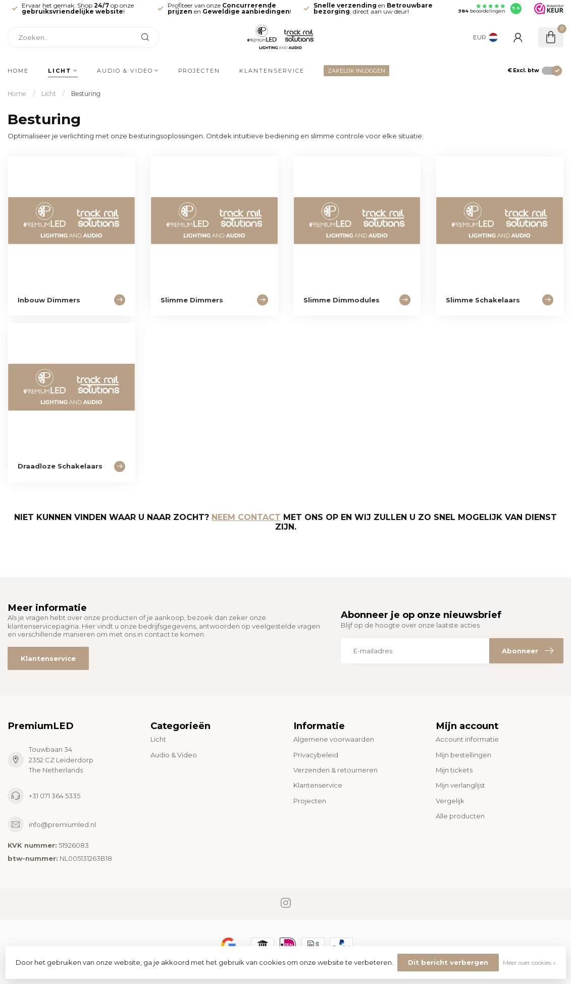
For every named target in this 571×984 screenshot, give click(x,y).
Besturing (85, 93)
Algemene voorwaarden (333, 739)
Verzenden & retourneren (335, 770)
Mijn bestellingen (463, 755)
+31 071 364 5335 (54, 796)
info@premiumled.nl (62, 824)
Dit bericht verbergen (448, 962)
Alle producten (460, 816)
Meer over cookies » (529, 962)
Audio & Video (125, 70)
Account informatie (467, 739)
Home (18, 70)
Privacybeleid (315, 755)
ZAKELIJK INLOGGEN (356, 70)
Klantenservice (271, 70)
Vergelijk (450, 801)
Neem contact (246, 517)
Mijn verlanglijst (460, 785)
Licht (60, 70)
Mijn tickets (454, 770)
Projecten (199, 70)
